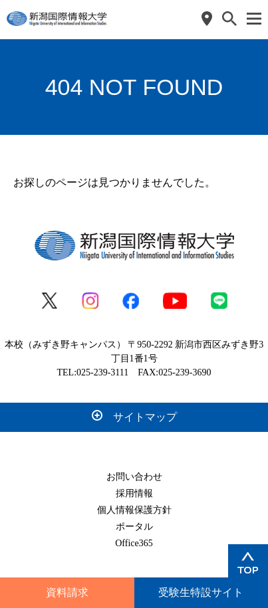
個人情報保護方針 (134, 510)
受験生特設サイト (200, 592)
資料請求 (67, 592)
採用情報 (134, 493)
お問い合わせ (134, 477)
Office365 (134, 543)
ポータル (134, 527)
